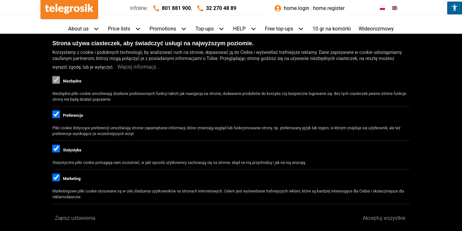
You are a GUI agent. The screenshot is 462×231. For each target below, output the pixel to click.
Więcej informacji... (138, 67)
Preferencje (73, 115)
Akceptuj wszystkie (384, 218)
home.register (329, 8)
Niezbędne (72, 81)
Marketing (72, 178)
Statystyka (72, 150)
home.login (296, 8)
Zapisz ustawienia (75, 218)
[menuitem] (84, 29)
